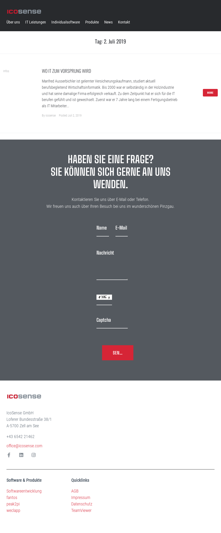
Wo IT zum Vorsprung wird (66, 70)
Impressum (80, 497)
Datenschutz (81, 504)
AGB (75, 491)
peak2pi (13, 504)
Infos (6, 71)
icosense (51, 115)
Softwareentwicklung (24, 491)
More (210, 92)
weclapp (13, 510)
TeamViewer (81, 510)
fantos (11, 497)
